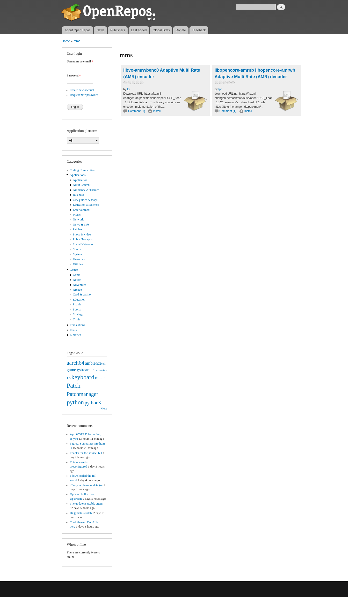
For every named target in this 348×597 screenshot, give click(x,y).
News (100, 30)
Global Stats (161, 30)
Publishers (117, 30)
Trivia (76, 319)
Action (77, 279)
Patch (73, 385)
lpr (128, 89)
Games (74, 270)
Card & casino (82, 294)
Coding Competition (82, 170)
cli (104, 363)
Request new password (84, 95)
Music (77, 214)
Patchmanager (82, 394)
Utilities (78, 264)
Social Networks (83, 244)
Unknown (79, 259)
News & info (81, 224)
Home (66, 41)
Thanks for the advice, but (86, 453)
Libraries (75, 335)
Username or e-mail (80, 61)
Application (80, 180)
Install (156, 111)
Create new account (82, 90)
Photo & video (82, 234)
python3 (93, 402)
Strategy (78, 314)
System (77, 254)
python (75, 402)
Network (78, 219)
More (104, 408)
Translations (77, 325)
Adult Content (82, 185)
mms (76, 41)
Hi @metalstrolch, (81, 513)
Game (76, 275)
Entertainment (81, 210)
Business (78, 194)
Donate (181, 30)
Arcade (77, 289)
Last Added (139, 30)
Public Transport (83, 239)
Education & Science (86, 204)
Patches (77, 229)
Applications (78, 175)
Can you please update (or (86, 485)
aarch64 (75, 363)
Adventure (79, 285)
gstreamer (85, 369)
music (100, 377)
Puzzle (77, 304)
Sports (77, 249)
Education (79, 299)
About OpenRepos (77, 30)
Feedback (199, 30)
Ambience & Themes (86, 190)
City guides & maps (85, 200)
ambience (93, 363)
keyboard (82, 377)
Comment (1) (136, 111)
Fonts (73, 330)
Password (74, 75)
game (71, 369)
